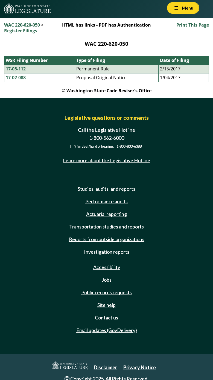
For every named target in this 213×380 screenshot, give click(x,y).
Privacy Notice (139, 367)
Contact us (106, 318)
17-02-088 (16, 78)
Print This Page (192, 25)
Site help (106, 305)
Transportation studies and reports (106, 227)
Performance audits (106, 201)
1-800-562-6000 (106, 138)
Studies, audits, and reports (106, 189)
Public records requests (106, 292)
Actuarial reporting (106, 214)
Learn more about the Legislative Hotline (106, 160)
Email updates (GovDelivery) (106, 330)
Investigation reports (106, 252)
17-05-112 (16, 69)
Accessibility (106, 267)
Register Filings (20, 31)
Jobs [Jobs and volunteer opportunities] (107, 280)
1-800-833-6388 (129, 146)
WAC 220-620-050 (22, 25)
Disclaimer (105, 367)
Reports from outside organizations (106, 239)
